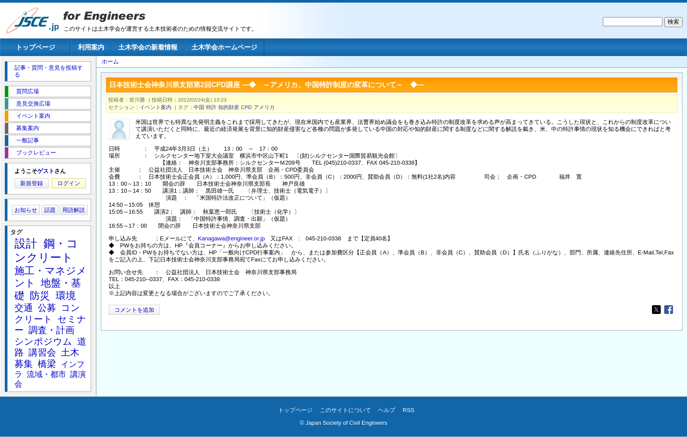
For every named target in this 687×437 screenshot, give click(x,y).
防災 (40, 295)
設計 (25, 243)
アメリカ (264, 107)
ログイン (68, 183)
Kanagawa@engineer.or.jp (231, 238)
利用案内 (91, 47)
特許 (211, 107)
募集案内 (27, 128)
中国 (199, 107)
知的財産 (228, 107)
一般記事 (27, 140)
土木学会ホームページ (224, 47)
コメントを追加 (134, 310)
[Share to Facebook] (668, 309)
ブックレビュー (36, 152)
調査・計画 (51, 330)
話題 (50, 210)
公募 (47, 308)
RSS (408, 410)
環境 (66, 295)
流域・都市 (46, 374)
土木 (70, 352)
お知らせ (25, 210)
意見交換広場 (33, 103)
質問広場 (27, 91)
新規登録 (31, 183)
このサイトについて (345, 410)
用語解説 (73, 210)
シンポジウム (43, 341)
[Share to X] (656, 309)
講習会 (42, 352)
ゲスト (45, 171)
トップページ (35, 47)
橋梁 (47, 364)
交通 (23, 308)
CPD (246, 107)
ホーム (110, 61)
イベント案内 (155, 107)
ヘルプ (386, 410)
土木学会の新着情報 (147, 47)
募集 (23, 364)
